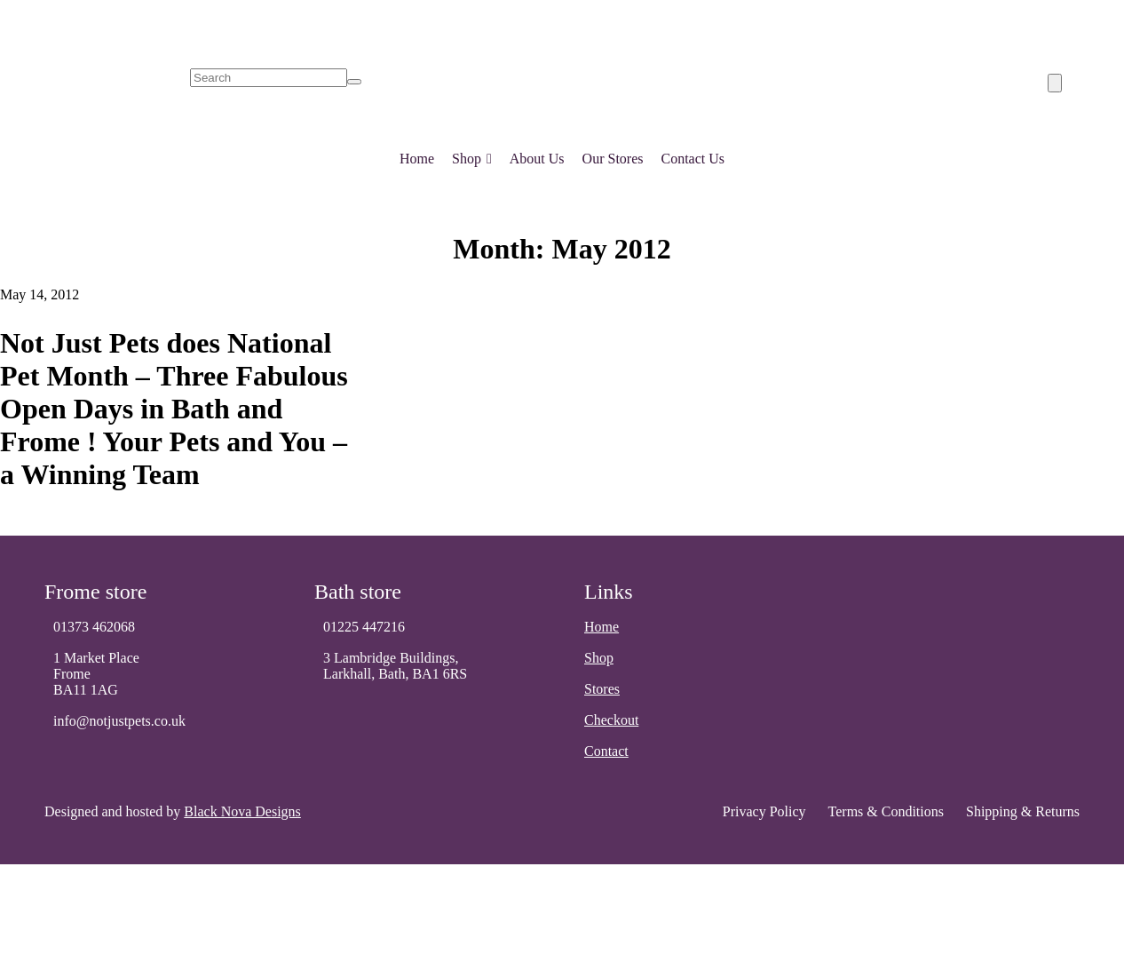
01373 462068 (94, 626)
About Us (537, 158)
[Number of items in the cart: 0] (1055, 83)
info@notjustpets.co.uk (119, 720)
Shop (472, 154)
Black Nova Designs (242, 811)
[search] (268, 77)
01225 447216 (364, 626)
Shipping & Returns (1023, 811)
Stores (602, 688)
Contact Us (692, 158)
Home (417, 158)
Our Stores (613, 158)
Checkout (611, 719)
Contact (606, 751)
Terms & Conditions (886, 811)
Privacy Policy (764, 811)
